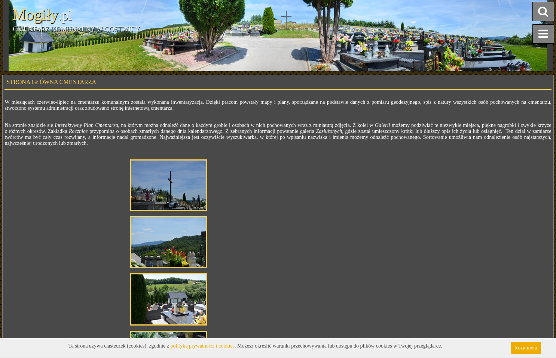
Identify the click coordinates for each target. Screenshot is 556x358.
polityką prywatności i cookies (203, 346)
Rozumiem (525, 348)
